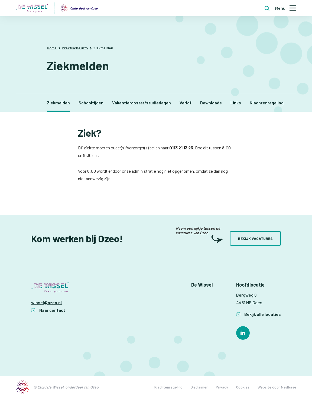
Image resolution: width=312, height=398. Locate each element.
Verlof (185, 102)
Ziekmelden (58, 102)
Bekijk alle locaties (262, 314)
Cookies (242, 387)
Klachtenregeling (267, 102)
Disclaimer (199, 387)
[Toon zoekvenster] (267, 8)
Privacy (222, 387)
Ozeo (94, 387)
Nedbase (288, 387)
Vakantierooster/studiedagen (141, 102)
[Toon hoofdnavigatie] (285, 8)
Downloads (211, 102)
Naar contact (52, 310)
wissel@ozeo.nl (46, 302)
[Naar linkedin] (243, 333)
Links (235, 102)
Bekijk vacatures (255, 238)
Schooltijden (91, 102)
